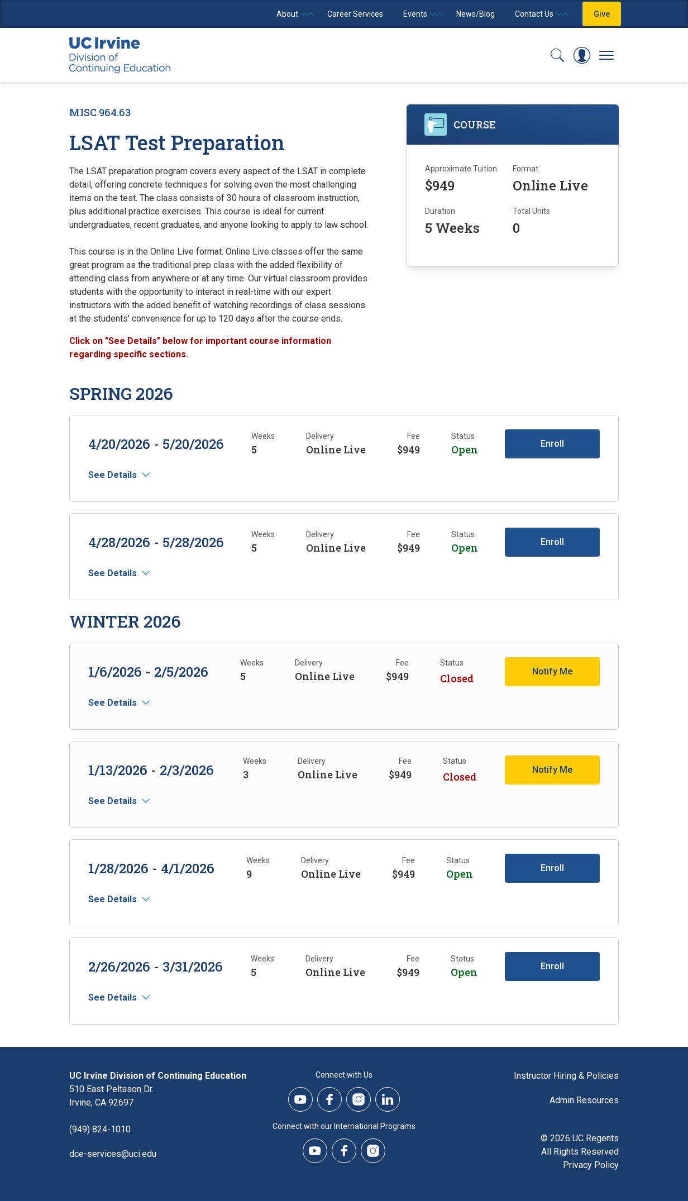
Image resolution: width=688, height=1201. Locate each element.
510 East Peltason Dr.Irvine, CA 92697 (111, 1096)
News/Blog (475, 13)
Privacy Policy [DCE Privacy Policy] (591, 1165)
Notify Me (552, 671)
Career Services (355, 13)
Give (602, 13)
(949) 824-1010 (100, 1129)
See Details (112, 475)
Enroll (552, 443)
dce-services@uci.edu (112, 1154)
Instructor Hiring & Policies (566, 1075)
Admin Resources (584, 1100)
